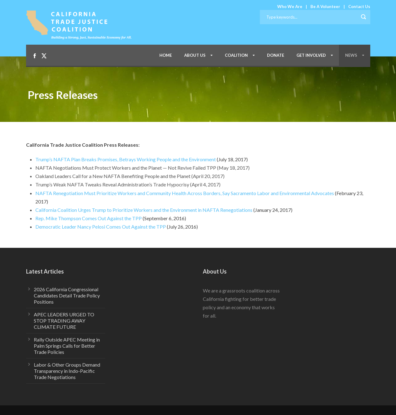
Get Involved (311, 55)
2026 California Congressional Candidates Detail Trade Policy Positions (67, 295)
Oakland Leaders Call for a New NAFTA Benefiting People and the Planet (112, 176)
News (351, 55)
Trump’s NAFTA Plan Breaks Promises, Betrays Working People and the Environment (125, 159)
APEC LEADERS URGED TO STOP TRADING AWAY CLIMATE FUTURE (64, 320)
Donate (275, 55)
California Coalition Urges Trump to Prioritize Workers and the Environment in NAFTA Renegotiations (143, 210)
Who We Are (289, 6)
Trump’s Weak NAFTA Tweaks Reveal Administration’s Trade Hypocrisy (112, 184)
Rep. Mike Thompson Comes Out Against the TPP (88, 218)
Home (165, 55)
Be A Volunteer (325, 6)
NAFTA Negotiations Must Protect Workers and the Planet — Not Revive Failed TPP (125, 168)
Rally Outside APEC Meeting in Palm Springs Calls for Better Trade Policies (67, 346)
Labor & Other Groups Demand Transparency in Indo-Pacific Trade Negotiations (67, 371)
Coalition (236, 55)
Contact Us (359, 6)
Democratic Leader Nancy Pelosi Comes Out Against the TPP (100, 227)
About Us (195, 55)
